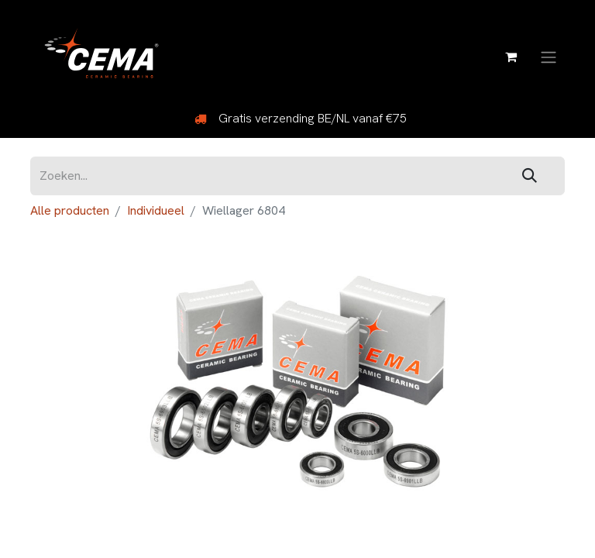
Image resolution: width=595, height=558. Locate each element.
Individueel (155, 210)
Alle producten (69, 210)
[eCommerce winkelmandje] (510, 56)
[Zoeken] (529, 176)
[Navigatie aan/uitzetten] (548, 56)
